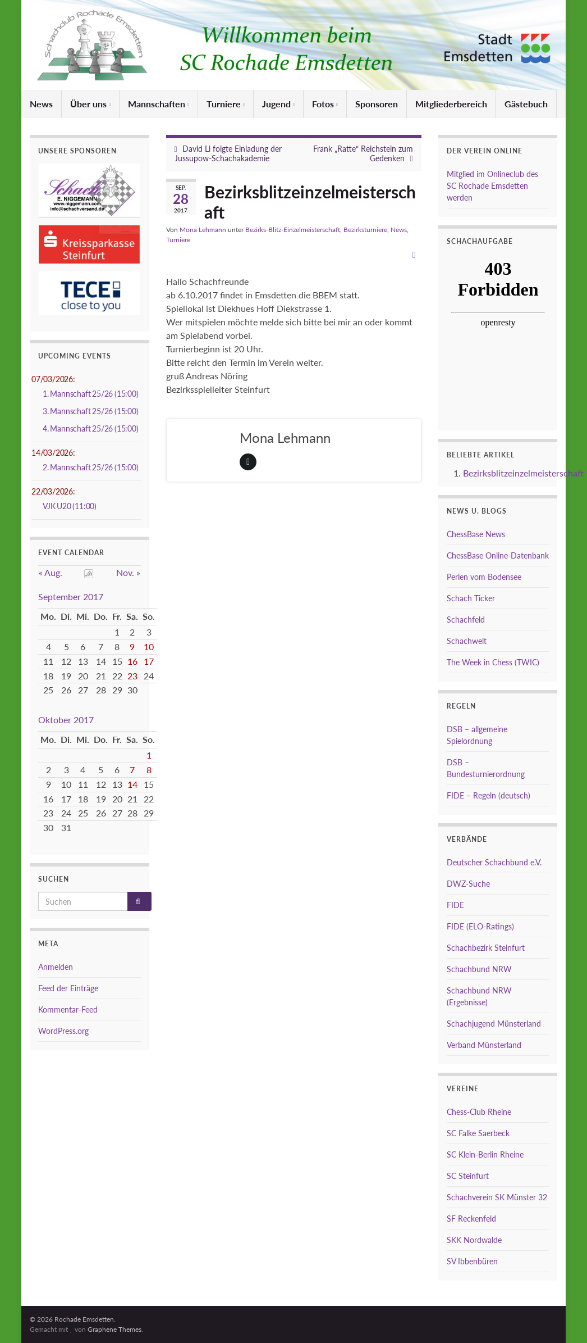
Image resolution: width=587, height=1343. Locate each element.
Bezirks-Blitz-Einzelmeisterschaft (292, 229)
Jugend (278, 103)
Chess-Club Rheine (479, 1112)
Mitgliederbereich (451, 103)
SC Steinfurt (468, 1176)
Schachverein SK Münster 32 (497, 1197)
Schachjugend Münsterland (494, 1023)
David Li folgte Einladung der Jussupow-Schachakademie (228, 153)
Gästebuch (526, 103)
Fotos (325, 103)
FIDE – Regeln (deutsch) (488, 795)
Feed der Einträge (68, 988)
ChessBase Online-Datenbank (498, 555)
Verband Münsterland (484, 1045)
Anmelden (55, 967)
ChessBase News (476, 534)
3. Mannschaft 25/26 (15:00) (91, 411)
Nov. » (128, 572)
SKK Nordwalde (474, 1240)
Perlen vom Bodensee (484, 577)
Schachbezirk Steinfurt (486, 947)
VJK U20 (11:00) (70, 506)
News (41, 103)
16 (132, 661)
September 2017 (70, 596)
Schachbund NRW (479, 969)
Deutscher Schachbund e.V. (494, 862)
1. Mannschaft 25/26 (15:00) (91, 393)
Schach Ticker (471, 598)
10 (149, 646)
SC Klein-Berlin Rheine (485, 1154)
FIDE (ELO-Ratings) (480, 926)
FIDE (455, 905)
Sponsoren (376, 103)
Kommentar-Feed (68, 1009)
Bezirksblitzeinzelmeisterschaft (523, 473)
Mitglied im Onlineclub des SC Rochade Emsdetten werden (492, 185)
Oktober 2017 (66, 719)
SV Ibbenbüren (472, 1261)
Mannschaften (158, 103)
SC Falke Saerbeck (478, 1133)
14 (132, 784)
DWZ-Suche (468, 883)
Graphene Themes (114, 1329)
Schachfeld (466, 619)
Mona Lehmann (203, 229)
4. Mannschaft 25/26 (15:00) (91, 428)
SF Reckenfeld (471, 1218)
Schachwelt (467, 641)
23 (132, 675)
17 (149, 661)
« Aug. (50, 572)
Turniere (226, 103)
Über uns (90, 103)
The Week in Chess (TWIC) (493, 662)
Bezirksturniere (365, 229)
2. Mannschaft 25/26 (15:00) (91, 467)
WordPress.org (63, 1031)
